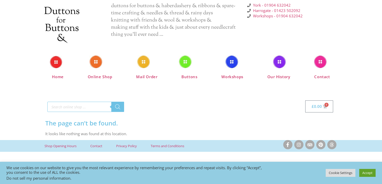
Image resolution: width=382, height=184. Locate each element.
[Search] (117, 107)
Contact (322, 76)
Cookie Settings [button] (340, 172)
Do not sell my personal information (38, 178)
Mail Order (146, 76)
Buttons (189, 76)
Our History (278, 76)
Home (57, 76)
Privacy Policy (126, 146)
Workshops (232, 76)
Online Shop (100, 76)
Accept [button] (367, 172)
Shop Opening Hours (61, 146)
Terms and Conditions (167, 146)
